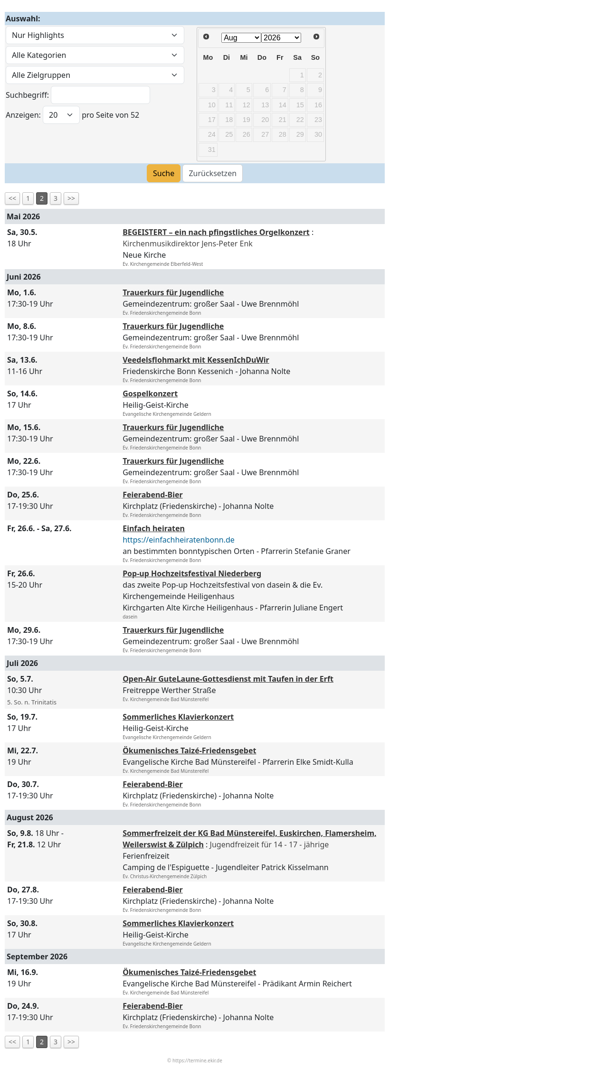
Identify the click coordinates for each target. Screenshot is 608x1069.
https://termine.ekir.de (197, 1060)
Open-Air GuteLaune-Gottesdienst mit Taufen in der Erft (228, 679)
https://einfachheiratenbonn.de (179, 539)
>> (71, 198)
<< (12, 198)
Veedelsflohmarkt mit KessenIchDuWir (196, 360)
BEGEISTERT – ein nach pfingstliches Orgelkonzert (216, 232)
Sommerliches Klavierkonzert (178, 717)
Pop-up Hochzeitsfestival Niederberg (192, 573)
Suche (163, 173)
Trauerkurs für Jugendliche (173, 292)
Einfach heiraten (154, 528)
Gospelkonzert (150, 393)
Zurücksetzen (213, 173)
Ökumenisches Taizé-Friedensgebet (189, 750)
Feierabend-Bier (153, 494)
